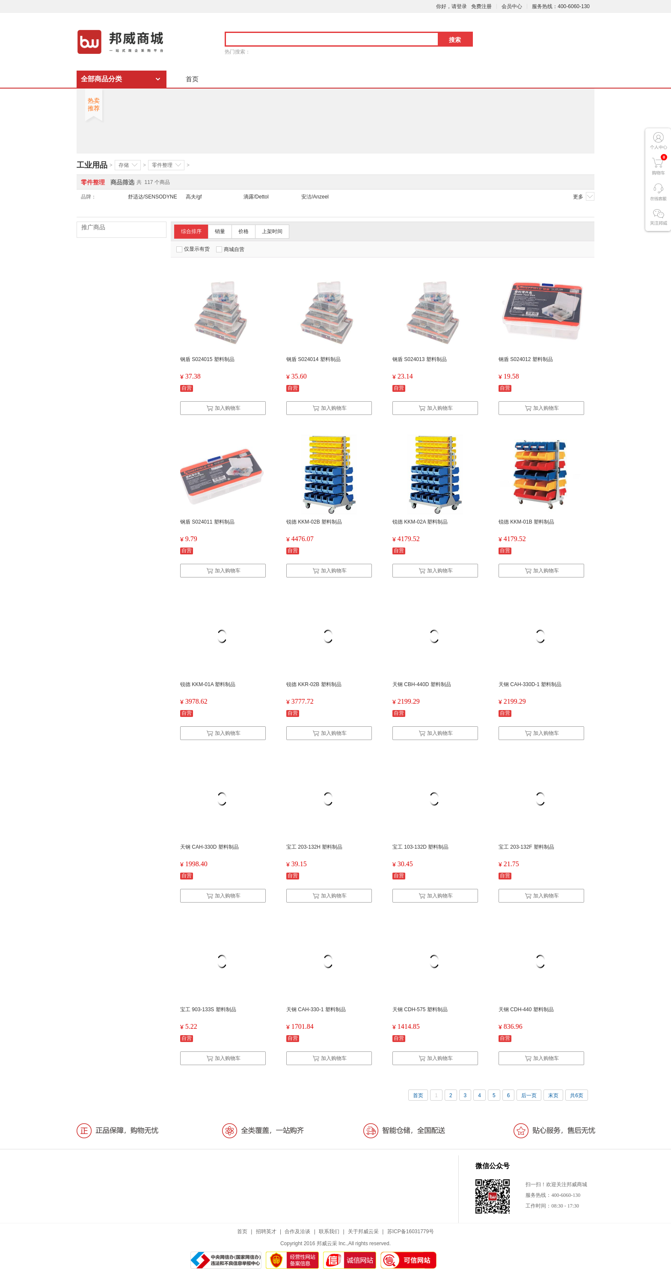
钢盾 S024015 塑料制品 (207, 359)
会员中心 (512, 6)
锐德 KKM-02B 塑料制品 (314, 522)
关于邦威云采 (363, 1232)
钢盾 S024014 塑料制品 (313, 359)
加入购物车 (223, 408)
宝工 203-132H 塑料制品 (314, 847)
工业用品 (92, 165)
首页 (192, 79)
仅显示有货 (193, 249)
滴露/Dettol (256, 197)
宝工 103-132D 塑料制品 (420, 847)
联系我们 (329, 1232)
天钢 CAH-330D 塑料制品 (209, 847)
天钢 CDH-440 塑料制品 (526, 1009)
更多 (583, 196)
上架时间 (272, 231)
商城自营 (230, 249)
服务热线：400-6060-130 (561, 6)
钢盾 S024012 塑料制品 (526, 359)
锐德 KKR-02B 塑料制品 (313, 684)
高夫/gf (194, 197)
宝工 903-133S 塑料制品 (208, 1009)
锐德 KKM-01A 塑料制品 (207, 684)
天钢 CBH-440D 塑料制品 (421, 684)
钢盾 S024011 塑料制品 (207, 522)
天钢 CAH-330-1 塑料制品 (316, 1009)
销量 (220, 231)
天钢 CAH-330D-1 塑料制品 (530, 684)
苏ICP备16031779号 (410, 1232)
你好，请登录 (451, 6)
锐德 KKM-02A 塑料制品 (420, 522)
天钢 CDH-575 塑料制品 (420, 1009)
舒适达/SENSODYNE (152, 197)
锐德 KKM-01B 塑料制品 (526, 522)
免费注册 (481, 6)
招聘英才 (266, 1232)
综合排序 (191, 231)
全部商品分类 (101, 79)
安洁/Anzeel (315, 197)
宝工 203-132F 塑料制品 (526, 847)
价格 (243, 231)
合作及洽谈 (297, 1232)
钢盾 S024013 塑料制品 (419, 359)
